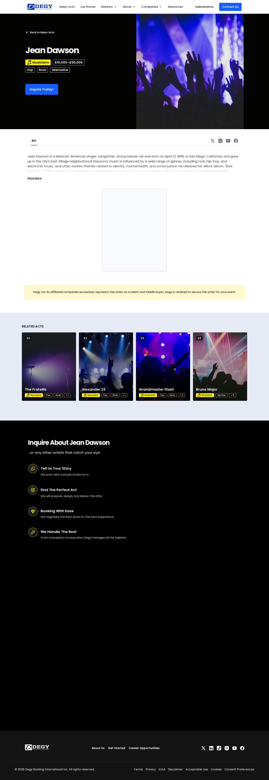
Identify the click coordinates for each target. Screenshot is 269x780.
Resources (175, 7)
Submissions (204, 7)
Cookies (216, 769)
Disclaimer (175, 769)
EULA (162, 769)
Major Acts (67, 7)
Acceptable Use (197, 769)
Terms (138, 769)
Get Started (116, 748)
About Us (98, 748)
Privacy (151, 769)
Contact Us (230, 7)
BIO (34, 141)
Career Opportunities (144, 748)
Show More (34, 178)
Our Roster (88, 7)
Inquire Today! (42, 89)
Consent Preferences (239, 769)
